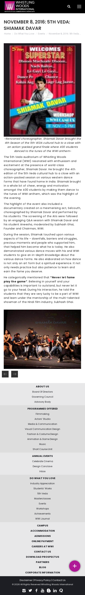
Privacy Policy (42, 580)
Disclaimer (26, 580)
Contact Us (59, 580)
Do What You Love (24, 33)
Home (7, 33)
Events (41, 33)
